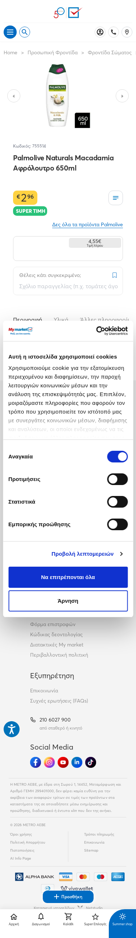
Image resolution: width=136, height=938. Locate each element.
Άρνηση (68, 601)
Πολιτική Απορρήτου (27, 842)
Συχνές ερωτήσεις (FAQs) (59, 700)
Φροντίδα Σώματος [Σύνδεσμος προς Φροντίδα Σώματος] (110, 52)
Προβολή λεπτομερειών (82, 554)
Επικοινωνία (44, 690)
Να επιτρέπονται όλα (68, 577)
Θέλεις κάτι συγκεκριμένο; (50, 275)
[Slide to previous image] (13, 95)
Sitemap (91, 850)
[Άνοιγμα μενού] (10, 32)
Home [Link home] (10, 52)
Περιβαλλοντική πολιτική (59, 655)
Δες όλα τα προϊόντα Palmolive (87, 224)
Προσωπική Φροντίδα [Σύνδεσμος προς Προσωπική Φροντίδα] (53, 52)
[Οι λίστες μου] (115, 198)
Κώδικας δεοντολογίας (56, 634)
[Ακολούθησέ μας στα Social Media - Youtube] (63, 762)
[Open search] (24, 32)
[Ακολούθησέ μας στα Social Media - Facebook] (35, 762)
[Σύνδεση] (100, 32)
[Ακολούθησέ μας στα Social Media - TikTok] (90, 762)
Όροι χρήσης (21, 834)
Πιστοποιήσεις (22, 850)
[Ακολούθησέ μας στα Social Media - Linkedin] (76, 762)
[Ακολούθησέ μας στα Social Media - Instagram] (49, 762)
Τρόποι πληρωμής (99, 834)
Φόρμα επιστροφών (52, 624)
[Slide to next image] (122, 95)
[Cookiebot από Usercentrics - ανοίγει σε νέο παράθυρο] (97, 331)
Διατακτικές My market (56, 644)
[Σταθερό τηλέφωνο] (113, 32)
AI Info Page (20, 858)
